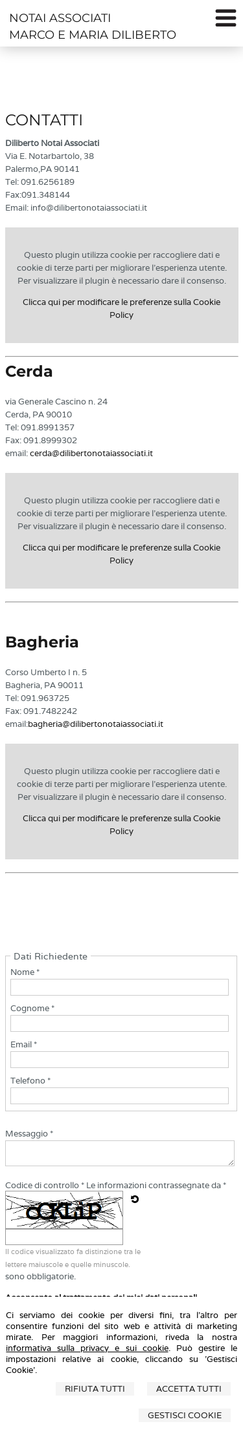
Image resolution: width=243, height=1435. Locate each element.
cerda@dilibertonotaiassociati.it (91, 453)
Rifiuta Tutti (95, 1388)
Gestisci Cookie (185, 1415)
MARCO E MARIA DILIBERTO (92, 35)
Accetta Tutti (189, 1388)
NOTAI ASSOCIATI (60, 18)
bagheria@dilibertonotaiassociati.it (95, 723)
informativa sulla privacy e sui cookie (87, 1348)
